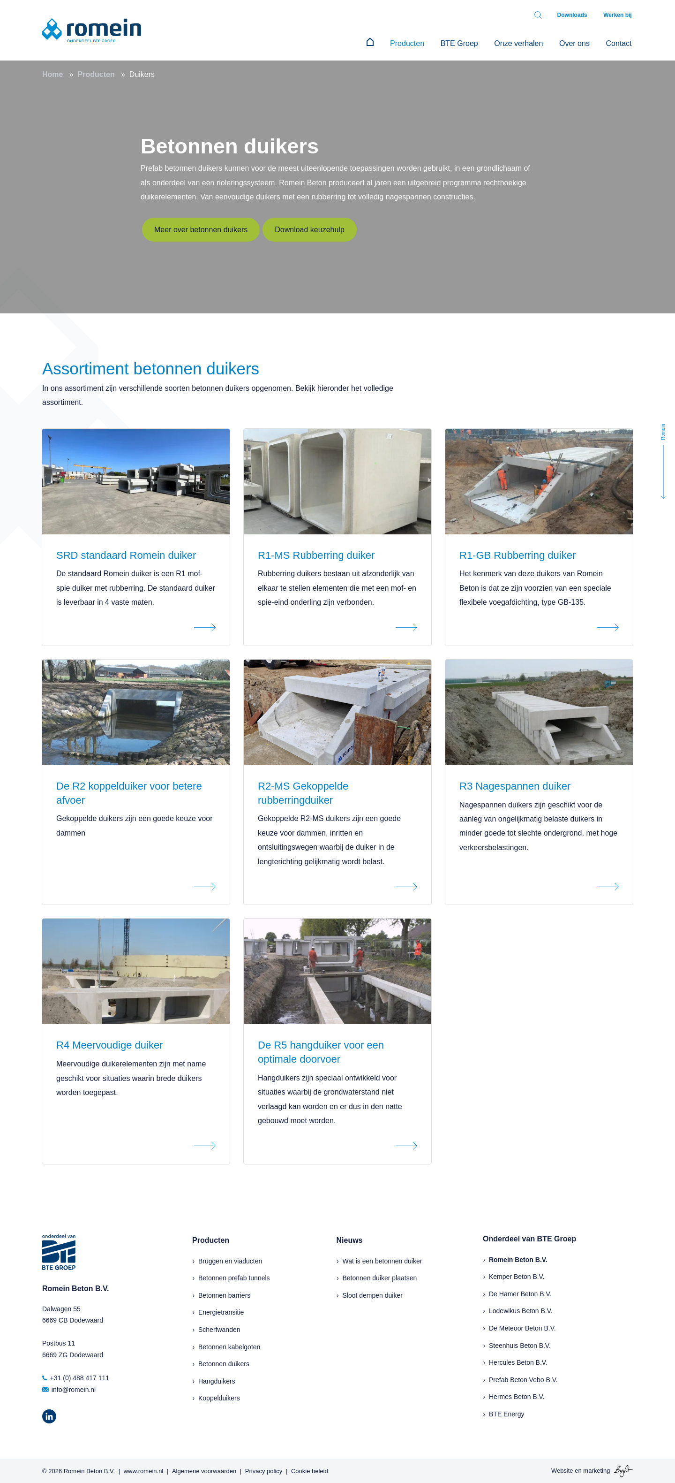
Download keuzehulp (310, 228)
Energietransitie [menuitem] (221, 1311)
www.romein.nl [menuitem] (144, 1469)
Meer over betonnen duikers (201, 228)
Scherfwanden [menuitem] (219, 1328)
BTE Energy (506, 1413)
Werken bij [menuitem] (619, 15)
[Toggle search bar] (543, 15)
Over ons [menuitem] (577, 42)
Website (562, 1469)
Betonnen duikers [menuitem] (223, 1363)
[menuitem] (382, 43)
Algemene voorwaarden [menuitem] (204, 1469)
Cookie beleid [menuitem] (309, 1469)
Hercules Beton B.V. (518, 1361)
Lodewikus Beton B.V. (521, 1310)
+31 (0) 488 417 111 (75, 1377)
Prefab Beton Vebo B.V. (523, 1379)
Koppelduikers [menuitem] (219, 1397)
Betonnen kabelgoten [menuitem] (229, 1345)
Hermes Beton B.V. (517, 1395)
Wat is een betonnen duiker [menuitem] (382, 1259)
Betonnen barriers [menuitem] (224, 1294)
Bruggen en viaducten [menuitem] (230, 1259)
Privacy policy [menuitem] (263, 1469)
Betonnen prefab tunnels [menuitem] (234, 1277)
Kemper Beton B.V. (517, 1275)
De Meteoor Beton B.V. (522, 1327)
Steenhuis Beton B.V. (520, 1344)
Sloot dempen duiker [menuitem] (373, 1294)
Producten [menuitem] (417, 42)
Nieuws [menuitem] (350, 1239)
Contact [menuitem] (620, 42)
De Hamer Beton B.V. (520, 1293)
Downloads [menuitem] (576, 15)
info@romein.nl (69, 1388)
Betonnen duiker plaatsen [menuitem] (380, 1277)
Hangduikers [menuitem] (216, 1380)
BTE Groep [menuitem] (467, 42)
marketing (596, 1469)
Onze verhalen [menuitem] (524, 42)
